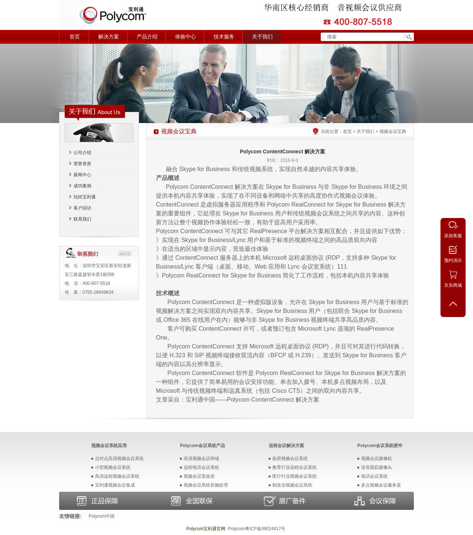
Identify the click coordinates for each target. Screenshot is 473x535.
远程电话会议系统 (201, 467)
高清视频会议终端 (201, 458)
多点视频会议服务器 (381, 485)
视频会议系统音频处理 (206, 485)
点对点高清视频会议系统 (119, 458)
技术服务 (224, 37)
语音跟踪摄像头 (376, 467)
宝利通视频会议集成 (115, 485)
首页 (74, 37)
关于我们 (262, 37)
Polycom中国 (102, 516)
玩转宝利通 (85, 197)
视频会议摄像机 (376, 458)
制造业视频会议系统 (292, 485)
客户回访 (82, 208)
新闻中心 (82, 174)
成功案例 (82, 185)
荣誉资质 (82, 163)
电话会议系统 (374, 476)
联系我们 (82, 219)
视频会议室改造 (199, 476)
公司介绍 (82, 152)
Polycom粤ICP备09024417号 (256, 528)
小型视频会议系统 (112, 467)
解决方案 (108, 37)
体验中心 (185, 37)
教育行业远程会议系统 (294, 467)
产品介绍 (147, 37)
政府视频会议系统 (290, 458)
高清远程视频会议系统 (117, 476)
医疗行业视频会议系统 (294, 476)
